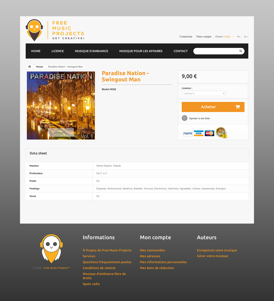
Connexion (186, 36)
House (39, 66)
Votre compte (203, 36)
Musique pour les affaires (140, 51)
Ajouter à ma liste (199, 118)
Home (35, 51)
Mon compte (155, 237)
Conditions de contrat (99, 268)
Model (105, 89)
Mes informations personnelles (163, 262)
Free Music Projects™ (57, 267)
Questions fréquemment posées (107, 262)
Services (89, 256)
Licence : (187, 88)
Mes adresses (150, 256)
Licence (58, 51)
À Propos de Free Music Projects (107, 250)
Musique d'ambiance (91, 51)
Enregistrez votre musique (217, 250)
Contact (181, 51)
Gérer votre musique (212, 256)
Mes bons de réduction (157, 268)
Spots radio (91, 284)
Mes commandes (152, 250)
